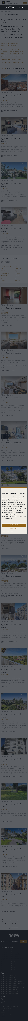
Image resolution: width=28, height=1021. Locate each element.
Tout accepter (14, 525)
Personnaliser (14, 528)
